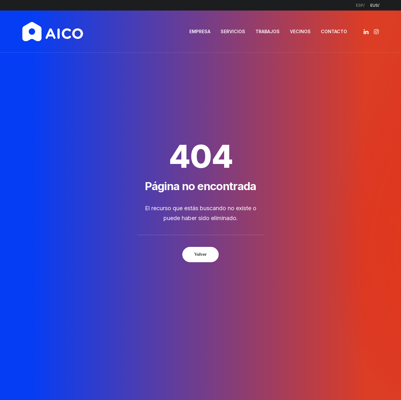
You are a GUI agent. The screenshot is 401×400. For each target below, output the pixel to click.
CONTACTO (334, 31)
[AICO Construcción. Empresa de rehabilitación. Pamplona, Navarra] (52, 31)
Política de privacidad (188, 384)
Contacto (167, 321)
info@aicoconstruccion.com (346, 287)
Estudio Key (293, 384)
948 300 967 (332, 296)
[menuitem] (360, 5)
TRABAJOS (267, 31)
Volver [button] (200, 169)
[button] (367, 32)
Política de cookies (238, 384)
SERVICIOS (233, 31)
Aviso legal (149, 384)
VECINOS (300, 31)
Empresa (165, 287)
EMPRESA (199, 31)
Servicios (165, 296)
